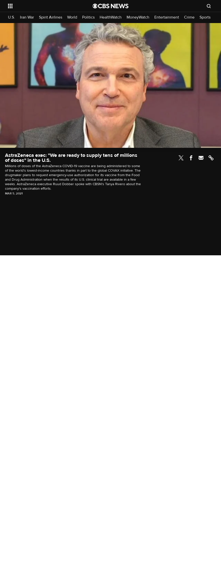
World (72, 17)
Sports (205, 17)
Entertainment (166, 17)
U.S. (11, 17)
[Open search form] (209, 6)
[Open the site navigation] (42, 6)
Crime (189, 17)
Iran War (27, 17)
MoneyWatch (138, 17)
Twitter (181, 157)
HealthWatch (111, 17)
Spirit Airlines (50, 17)
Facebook (191, 157)
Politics (88, 17)
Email (201, 157)
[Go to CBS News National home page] (111, 6)
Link (211, 157)
